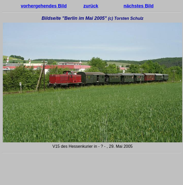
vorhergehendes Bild (44, 5)
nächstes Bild (139, 5)
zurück (90, 5)
